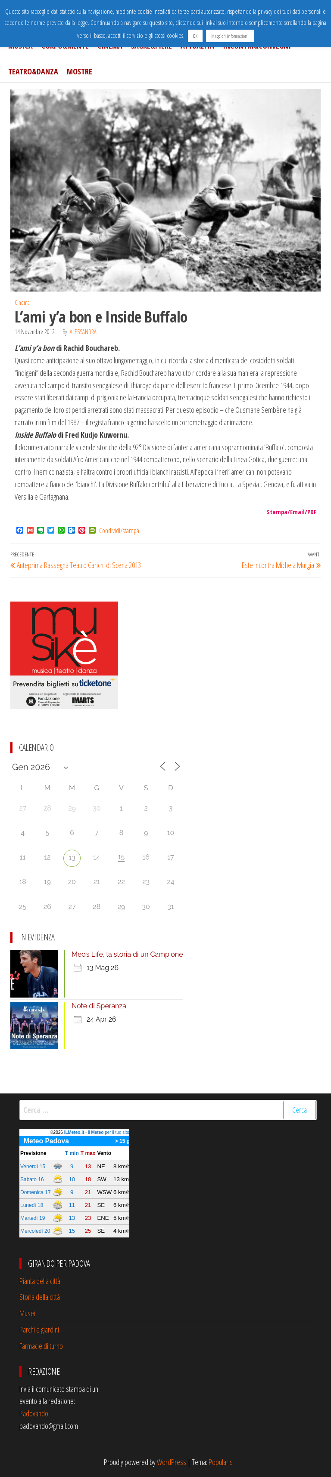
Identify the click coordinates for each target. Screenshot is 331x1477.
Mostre (79, 71)
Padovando (33, 1413)
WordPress (171, 1462)
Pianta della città (39, 1281)
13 (72, 858)
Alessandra (83, 332)
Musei (27, 1313)
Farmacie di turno (41, 1346)
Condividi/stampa (119, 530)
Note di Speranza (99, 1006)
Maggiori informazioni (230, 36)
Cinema (22, 302)
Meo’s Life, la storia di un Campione (127, 954)
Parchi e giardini (39, 1329)
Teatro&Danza (33, 71)
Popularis (221, 1462)
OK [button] (195, 36)
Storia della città (39, 1297)
